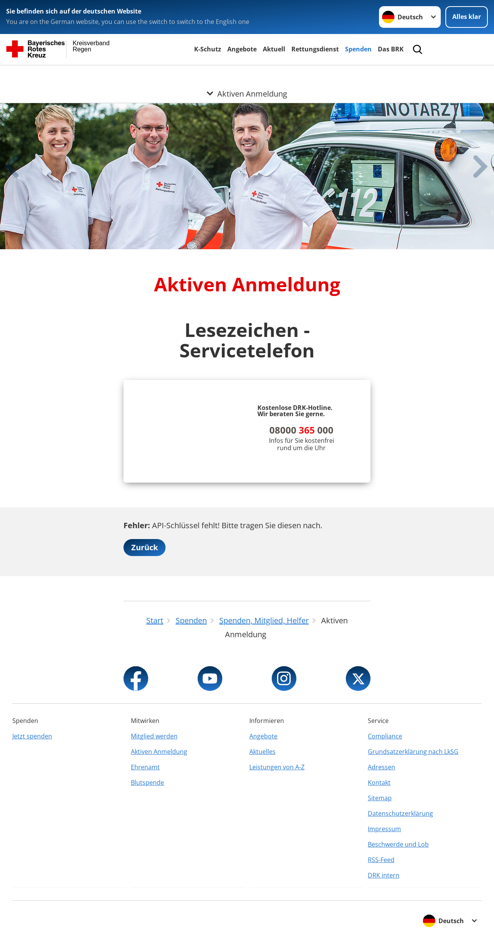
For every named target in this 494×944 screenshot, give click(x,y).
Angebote (242, 49)
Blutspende (147, 782)
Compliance (385, 736)
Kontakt (379, 782)
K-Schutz (207, 49)
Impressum (384, 829)
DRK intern (383, 875)
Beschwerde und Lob (398, 844)
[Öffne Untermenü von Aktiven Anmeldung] (247, 74)
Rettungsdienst (315, 49)
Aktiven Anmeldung (159, 751)
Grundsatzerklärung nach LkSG (413, 751)
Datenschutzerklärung (400, 813)
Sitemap (380, 798)
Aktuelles (262, 751)
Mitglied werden (154, 736)
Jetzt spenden (32, 736)
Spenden (358, 49)
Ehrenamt (145, 767)
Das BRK (391, 49)
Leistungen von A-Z (277, 767)
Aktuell (274, 49)
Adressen (381, 767)
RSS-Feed (381, 860)
